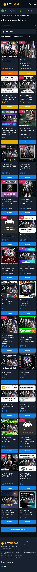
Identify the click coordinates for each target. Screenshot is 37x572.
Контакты (26, 541)
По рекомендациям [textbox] (21, 36)
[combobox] (21, 36)
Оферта (26, 547)
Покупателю (27, 544)
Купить (9, 73)
